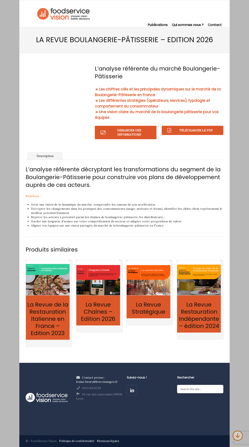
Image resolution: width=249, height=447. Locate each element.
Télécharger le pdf (196, 130)
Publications (158, 24)
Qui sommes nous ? (188, 24)
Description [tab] (45, 156)
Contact (215, 24)
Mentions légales (108, 441)
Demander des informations (129, 132)
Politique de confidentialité (77, 441)
